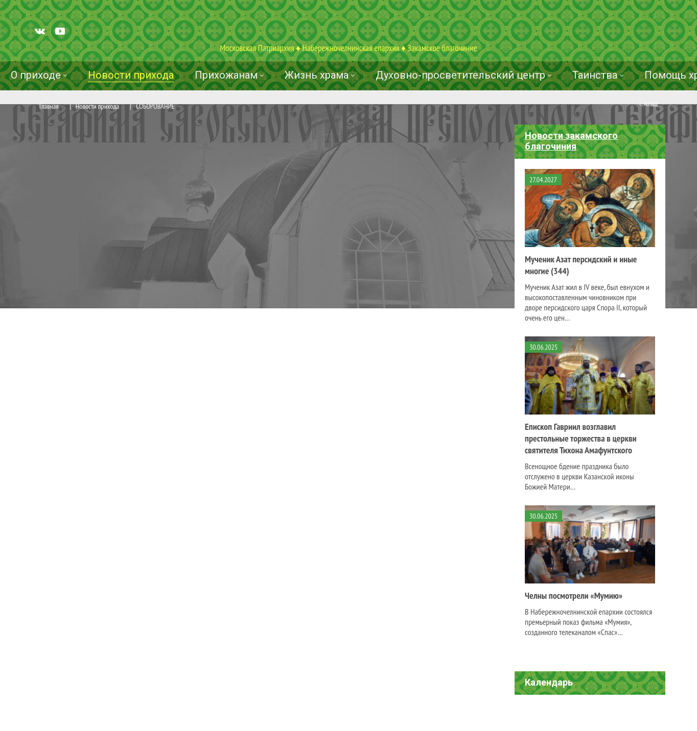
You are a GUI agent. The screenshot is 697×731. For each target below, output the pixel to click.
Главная (49, 106)
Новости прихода (97, 106)
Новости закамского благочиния (571, 141)
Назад (651, 104)
